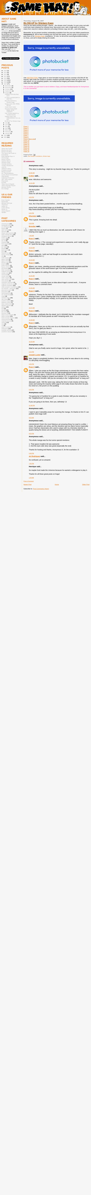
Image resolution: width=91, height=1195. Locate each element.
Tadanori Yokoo (6, 168)
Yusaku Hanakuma (7, 165)
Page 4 (26, 130)
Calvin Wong (5, 207)
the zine (4, 311)
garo (3, 245)
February (8, 131)
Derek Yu (4, 209)
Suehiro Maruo (6, 161)
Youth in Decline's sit (11, 29)
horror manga (6, 254)
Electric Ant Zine (7, 150)
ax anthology (5, 227)
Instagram (5, 31)
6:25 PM (31, 213)
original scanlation (7, 285)
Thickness (5, 204)
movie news (5, 276)
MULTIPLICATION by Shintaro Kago (11, 101)
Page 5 (26, 132)
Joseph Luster (35, 355)
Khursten (32, 216)
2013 (5, 72)
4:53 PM (31, 197)
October (7, 89)
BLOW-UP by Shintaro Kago (39, 23)
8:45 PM (31, 389)
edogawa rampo (6, 236)
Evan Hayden (6, 200)
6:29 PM (31, 223)
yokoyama (5, 328)
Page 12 (26, 144)
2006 (5, 135)
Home (57, 484)
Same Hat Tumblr (7, 148)
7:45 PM (31, 463)
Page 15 (26, 149)
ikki (3, 256)
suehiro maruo (6, 301)
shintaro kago (46, 156)
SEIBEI (4, 212)
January (7, 133)
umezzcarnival (6, 319)
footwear (4, 242)
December (8, 85)
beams (4, 228)
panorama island (7, 290)
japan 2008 (5, 259)
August (7, 92)
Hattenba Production (8, 178)
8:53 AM (31, 417)
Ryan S (32, 239)
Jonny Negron (6, 211)
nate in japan (5, 277)
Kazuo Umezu (6, 159)
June (6, 124)
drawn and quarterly (8, 233)
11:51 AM (32, 183)
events (4, 239)
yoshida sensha (6, 330)
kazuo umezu (6, 267)
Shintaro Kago (40, 36)
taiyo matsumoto (7, 304)
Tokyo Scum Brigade (8, 184)
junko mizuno (6, 265)
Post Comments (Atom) (41, 489)
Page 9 (26, 139)
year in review (6, 327)
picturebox (5, 291)
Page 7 (26, 135)
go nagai (4, 247)
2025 (5, 70)
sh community (6, 294)
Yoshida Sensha (6, 164)
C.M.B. (31, 176)
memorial (4, 274)
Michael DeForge (7, 203)
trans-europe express (8, 318)
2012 (5, 74)
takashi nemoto (6, 305)
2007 (5, 84)
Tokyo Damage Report (8, 185)
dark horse (5, 230)
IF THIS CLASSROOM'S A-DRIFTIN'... (12, 98)
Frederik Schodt (6, 170)
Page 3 (26, 128)
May (6, 126)
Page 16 (26, 151)
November (8, 87)
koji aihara (5, 268)
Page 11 (26, 142)
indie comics (5, 257)
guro (3, 251)
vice (3, 324)
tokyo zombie (6, 316)
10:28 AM (32, 320)
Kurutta (4, 182)
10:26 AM (32, 288)
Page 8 (26, 137)
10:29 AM (32, 341)
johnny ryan (5, 262)
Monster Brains (6, 187)
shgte (3, 296)
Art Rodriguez (34, 456)
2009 (5, 80)
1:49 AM (31, 477)
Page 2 (26, 126)
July (6, 123)
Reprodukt (5, 181)
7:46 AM (31, 235)
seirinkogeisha (6, 293)
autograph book (6, 225)
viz (2, 325)
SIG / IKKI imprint (7, 179)
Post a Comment (29, 481)
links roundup (6, 270)
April (6, 128)
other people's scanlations (35, 156)
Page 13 (26, 146)
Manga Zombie (6, 171)
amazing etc (5, 223)
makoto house (6, 271)
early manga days (7, 234)
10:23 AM (32, 247)
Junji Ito (4, 167)
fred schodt (5, 244)
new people (5, 281)
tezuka (4, 310)
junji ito (4, 264)
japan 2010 (5, 260)
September (8, 91)
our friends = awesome (9, 288)
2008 (5, 82)
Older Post (85, 484)
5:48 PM (31, 453)
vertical (4, 322)
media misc (5, 273)
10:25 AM (32, 276)
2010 (5, 78)
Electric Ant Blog (7, 151)
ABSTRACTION (32, 78)
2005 (5, 137)
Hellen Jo (4, 206)
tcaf (3, 308)
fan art (3, 240)
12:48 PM (32, 405)
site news (4, 299)
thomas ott (5, 313)
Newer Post (28, 484)
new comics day (6, 279)
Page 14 (26, 148)
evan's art (4, 237)
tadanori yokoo (6, 302)
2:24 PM (31, 352)
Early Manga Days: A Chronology (8, 157)
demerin (4, 231)
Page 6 (26, 133)
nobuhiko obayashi (7, 282)
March (7, 130)
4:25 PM (31, 364)
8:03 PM (31, 433)
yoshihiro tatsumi (7, 331)
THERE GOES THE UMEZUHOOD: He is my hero (12, 118)
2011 (5, 76)
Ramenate (5, 201)
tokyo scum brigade (8, 314)
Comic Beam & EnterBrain (10, 175)
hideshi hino (5, 253)
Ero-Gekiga (5, 188)
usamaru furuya (6, 321)
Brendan (32, 226)
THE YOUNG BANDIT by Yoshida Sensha (12, 114)
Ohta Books (5, 176)
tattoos (4, 307)
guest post (5, 250)
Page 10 (26, 141)
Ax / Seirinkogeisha (7, 173)
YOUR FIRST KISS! (10, 107)
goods (3, 248)
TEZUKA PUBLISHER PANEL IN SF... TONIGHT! (11, 110)
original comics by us (8, 284)
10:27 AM (32, 308)
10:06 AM (32, 173)
